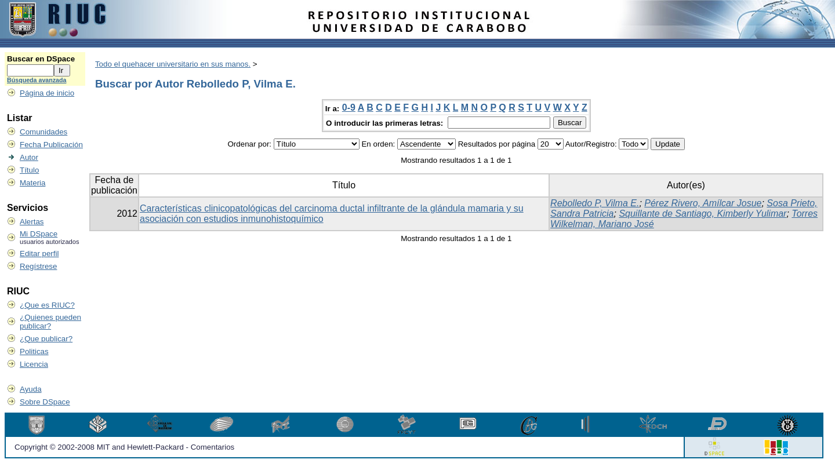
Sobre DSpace (45, 402)
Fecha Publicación (51, 144)
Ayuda (31, 389)
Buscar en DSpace (41, 58)
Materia (32, 182)
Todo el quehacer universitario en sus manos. (173, 64)
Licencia (34, 364)
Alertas (31, 221)
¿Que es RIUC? (47, 305)
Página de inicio (47, 93)
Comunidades (43, 131)
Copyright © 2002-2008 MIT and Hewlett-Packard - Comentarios (124, 447)
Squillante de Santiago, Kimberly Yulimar (702, 213)
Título (29, 170)
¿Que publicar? (46, 338)
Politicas (34, 351)
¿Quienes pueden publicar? (50, 321)
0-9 (348, 107)
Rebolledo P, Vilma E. (594, 203)
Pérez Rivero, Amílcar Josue (702, 203)
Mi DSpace (38, 233)
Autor (29, 157)
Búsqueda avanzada (36, 79)
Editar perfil (39, 253)
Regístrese (38, 266)
